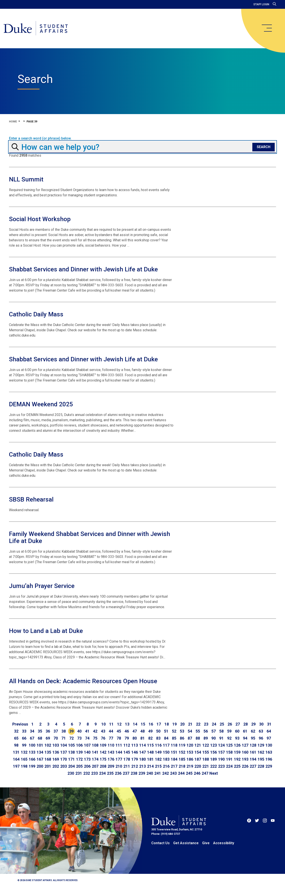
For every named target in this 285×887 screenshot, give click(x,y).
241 (157, 773)
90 (213, 738)
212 (134, 766)
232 (86, 773)
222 (213, 766)
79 (127, 738)
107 (87, 745)
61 (245, 731)
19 (174, 724)
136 (55, 752)
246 (197, 773)
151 (174, 752)
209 (111, 766)
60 (237, 731)
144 (119, 752)
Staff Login (261, 4)
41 (87, 731)
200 (40, 766)
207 (95, 766)
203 (63, 766)
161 (253, 752)
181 (150, 759)
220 (197, 766)
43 (103, 731)
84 (166, 738)
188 (205, 759)
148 (150, 752)
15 (143, 724)
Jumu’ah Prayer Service (42, 586)
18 (166, 724)
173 (87, 759)
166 (32, 759)
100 (32, 745)
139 (79, 752)
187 (197, 759)
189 (213, 759)
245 (189, 773)
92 (229, 738)
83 (158, 738)
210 (119, 766)
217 (174, 766)
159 (237, 752)
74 (87, 738)
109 (103, 745)
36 (48, 731)
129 (261, 745)
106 (79, 745)
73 (79, 738)
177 (119, 759)
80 (134, 738)
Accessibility (223, 843)
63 (261, 731)
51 (166, 731)
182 (158, 759)
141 (95, 752)
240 (149, 773)
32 (16, 731)
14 (135, 724)
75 (95, 738)
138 (71, 752)
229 (268, 766)
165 (24, 759)
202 (55, 766)
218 (182, 766)
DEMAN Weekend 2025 (41, 404)
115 (150, 745)
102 (48, 745)
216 (166, 766)
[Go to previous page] (20, 724)
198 (24, 766)
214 (150, 766)
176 (111, 759)
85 (174, 738)
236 (118, 773)
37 (55, 731)
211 (126, 766)
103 (55, 745)
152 (182, 752)
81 (142, 738)
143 (111, 752)
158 (229, 752)
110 (111, 745)
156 (213, 752)
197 (16, 766)
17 (159, 724)
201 (48, 766)
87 (190, 738)
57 (213, 731)
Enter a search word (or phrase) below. (40, 138)
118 (174, 745)
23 (206, 724)
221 (205, 766)
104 (63, 745)
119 (182, 745)
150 (166, 752)
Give (206, 843)
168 (48, 759)
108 (95, 745)
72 (71, 738)
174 (95, 759)
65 (16, 738)
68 (40, 738)
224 (229, 766)
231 (78, 773)
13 (127, 724)
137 (63, 752)
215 (158, 766)
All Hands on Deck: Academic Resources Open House (83, 681)
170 (63, 759)
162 (261, 752)
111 (119, 745)
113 (134, 745)
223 (221, 766)
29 (253, 724)
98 (16, 745)
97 (269, 738)
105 (71, 745)
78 (119, 738)
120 (190, 745)
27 (237, 724)
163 (268, 752)
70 (55, 738)
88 (198, 738)
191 (229, 759)
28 (245, 724)
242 (165, 773)
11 (111, 724)
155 (205, 752)
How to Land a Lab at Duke (46, 630)
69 (48, 738)
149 (158, 752)
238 (134, 773)
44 (111, 731)
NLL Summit (26, 179)
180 (142, 759)
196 (268, 759)
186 (190, 759)
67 (32, 738)
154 (197, 752)
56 (205, 731)
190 (221, 759)
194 (253, 759)
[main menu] (266, 28)
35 (40, 731)
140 (87, 752)
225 (237, 766)
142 (103, 752)
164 (16, 759)
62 (253, 731)
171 (71, 759)
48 (142, 731)
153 (190, 752)
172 (79, 759)
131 (16, 752)
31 (269, 724)
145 (126, 752)
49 (150, 731)
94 (245, 738)
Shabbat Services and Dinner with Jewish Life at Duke (83, 269)
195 (261, 759)
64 (269, 731)
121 (197, 745)
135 (48, 752)
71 (63, 738)
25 (222, 724)
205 (79, 766)
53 (182, 731)
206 (87, 766)
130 (268, 745)
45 (119, 731)
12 (119, 724)
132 (24, 752)
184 (174, 759)
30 (261, 724)
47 (134, 731)
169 (55, 759)
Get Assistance (186, 843)
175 (103, 759)
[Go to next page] (213, 773)
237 (126, 773)
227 (253, 766)
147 (142, 752)
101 (40, 745)
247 (205, 773)
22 (198, 724)
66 (24, 738)
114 (142, 745)
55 (198, 731)
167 (40, 759)
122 (205, 745)
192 (237, 759)
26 (230, 724)
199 (32, 766)
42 (95, 731)
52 (174, 731)
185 (182, 759)
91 (221, 738)
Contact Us (160, 843)
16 (151, 724)
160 (245, 752)
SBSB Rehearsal (31, 499)
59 (229, 731)
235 (110, 773)
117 (166, 745)
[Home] (35, 28)
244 (181, 773)
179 (134, 759)
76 (103, 738)
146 (134, 752)
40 (79, 731)
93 (237, 738)
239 (142, 773)
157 (221, 752)
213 (142, 766)
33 (24, 731)
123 (213, 745)
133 (32, 752)
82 (150, 738)
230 (71, 773)
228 (261, 766)
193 (245, 759)
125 (229, 745)
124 (221, 745)
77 (111, 738)
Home (13, 121)
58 (221, 731)
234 (102, 773)
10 (103, 724)
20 (182, 724)
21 (190, 724)
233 (94, 773)
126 (237, 745)
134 (40, 752)
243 (173, 773)
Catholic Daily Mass (36, 314)
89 (205, 738)
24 (214, 724)
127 (245, 745)
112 (126, 745)
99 (24, 745)
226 (245, 766)
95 (253, 738)
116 (158, 745)
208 (103, 766)
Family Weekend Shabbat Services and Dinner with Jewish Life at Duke (89, 537)
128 (253, 745)
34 (32, 731)
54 (190, 731)
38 (63, 731)
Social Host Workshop (40, 219)
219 (190, 766)
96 (261, 738)
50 (158, 731)
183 (166, 759)
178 (126, 759)
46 (127, 731)
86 (182, 738)
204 (71, 766)
